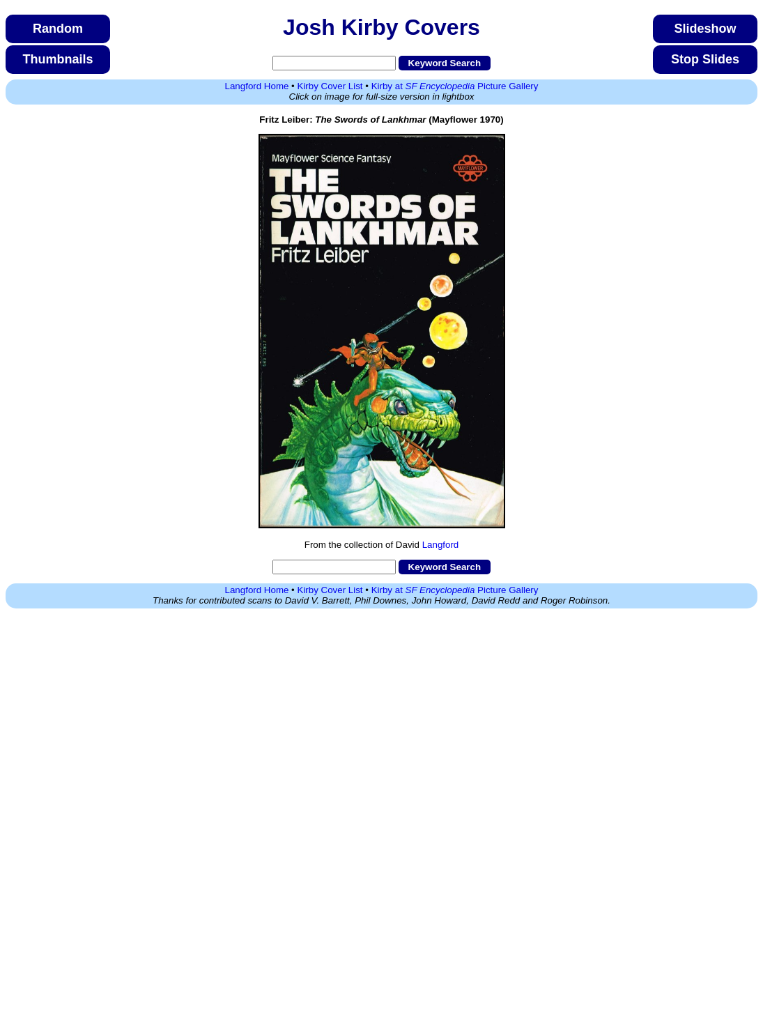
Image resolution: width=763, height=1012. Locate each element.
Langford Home (257, 86)
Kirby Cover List (330, 86)
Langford (440, 544)
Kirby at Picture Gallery (455, 86)
